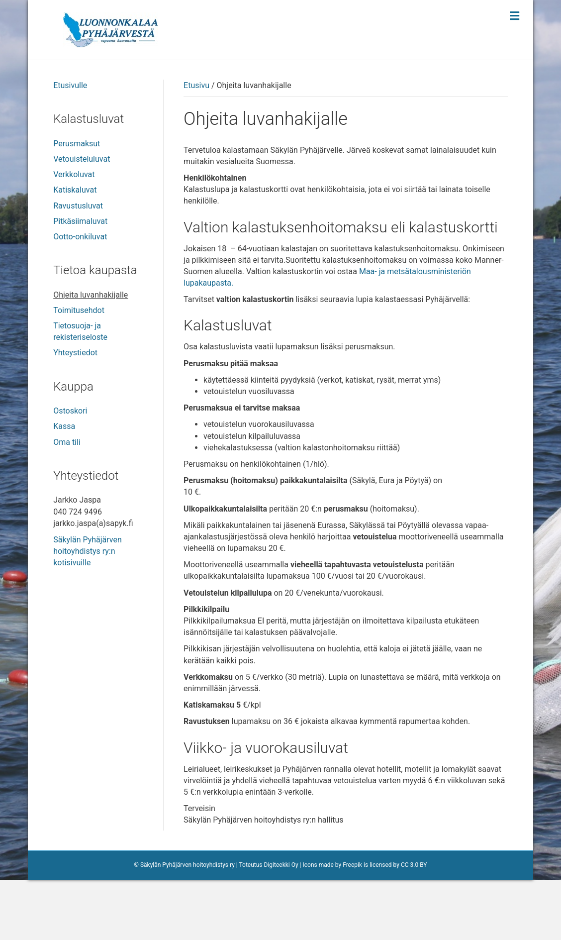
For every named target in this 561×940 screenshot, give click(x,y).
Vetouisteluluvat (81, 219)
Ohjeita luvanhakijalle (90, 355)
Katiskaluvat (74, 250)
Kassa (64, 486)
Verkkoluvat (73, 234)
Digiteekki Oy (281, 925)
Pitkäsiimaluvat (80, 281)
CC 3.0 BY (414, 925)
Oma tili (67, 502)
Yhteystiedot (75, 413)
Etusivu (196, 145)
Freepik (352, 925)
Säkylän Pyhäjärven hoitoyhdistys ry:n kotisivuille (87, 611)
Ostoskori (70, 471)
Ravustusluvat (78, 266)
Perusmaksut (76, 204)
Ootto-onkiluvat (80, 297)
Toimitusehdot (78, 370)
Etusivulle (70, 145)
